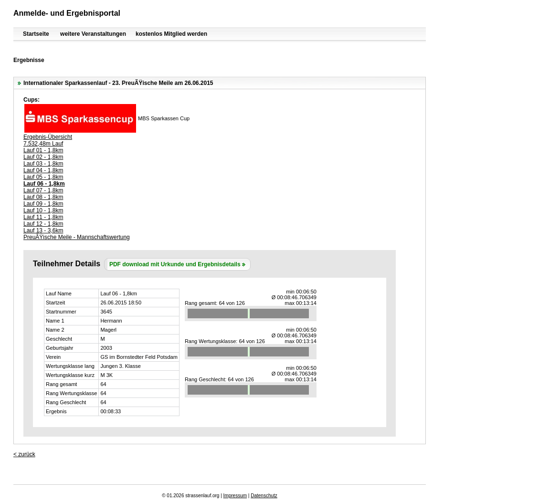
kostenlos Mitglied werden (171, 34)
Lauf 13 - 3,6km (43, 230)
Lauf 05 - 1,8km (43, 177)
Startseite (36, 34)
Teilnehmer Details (66, 264)
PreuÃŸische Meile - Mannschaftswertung (76, 237)
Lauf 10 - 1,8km (43, 210)
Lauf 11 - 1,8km (43, 217)
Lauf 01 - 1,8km (43, 150)
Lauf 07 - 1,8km (43, 190)
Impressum (235, 495)
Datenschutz (264, 495)
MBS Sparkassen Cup (164, 118)
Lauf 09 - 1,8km (43, 203)
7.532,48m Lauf (43, 143)
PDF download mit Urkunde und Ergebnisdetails (175, 264)
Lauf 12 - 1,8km (43, 223)
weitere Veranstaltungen (93, 34)
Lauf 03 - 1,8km (43, 163)
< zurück (24, 454)
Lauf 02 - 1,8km (43, 157)
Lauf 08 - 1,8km (43, 197)
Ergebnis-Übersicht (47, 137)
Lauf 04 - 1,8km (43, 170)
